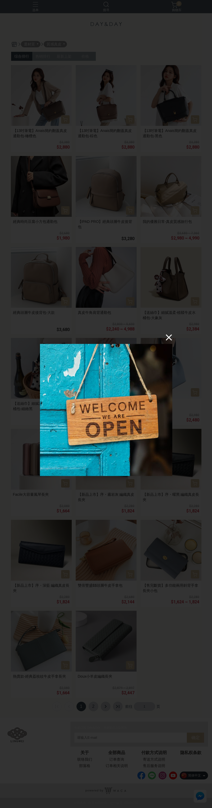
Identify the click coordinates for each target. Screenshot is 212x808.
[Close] (169, 337)
